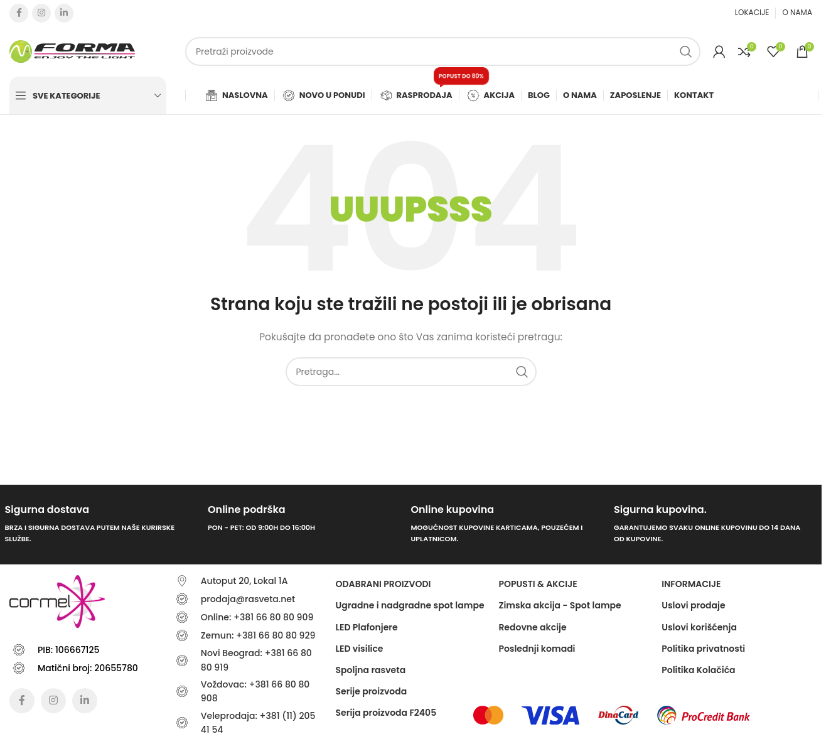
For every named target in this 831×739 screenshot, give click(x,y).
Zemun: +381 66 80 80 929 (258, 635)
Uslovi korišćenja (699, 627)
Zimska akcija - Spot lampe (559, 605)
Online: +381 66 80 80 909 (257, 617)
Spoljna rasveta (371, 670)
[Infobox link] (101, 525)
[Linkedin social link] (64, 13)
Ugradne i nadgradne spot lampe (410, 605)
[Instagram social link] (41, 13)
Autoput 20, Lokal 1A (244, 580)
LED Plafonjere (367, 627)
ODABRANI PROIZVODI (383, 584)
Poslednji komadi (536, 648)
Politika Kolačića (698, 670)
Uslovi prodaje (693, 605)
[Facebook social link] (18, 13)
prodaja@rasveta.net (248, 599)
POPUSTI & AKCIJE (537, 584)
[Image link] (488, 714)
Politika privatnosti (703, 648)
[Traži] (442, 51)
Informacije (691, 584)
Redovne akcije (532, 627)
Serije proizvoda (371, 691)
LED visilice (359, 648)
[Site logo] (72, 51)
